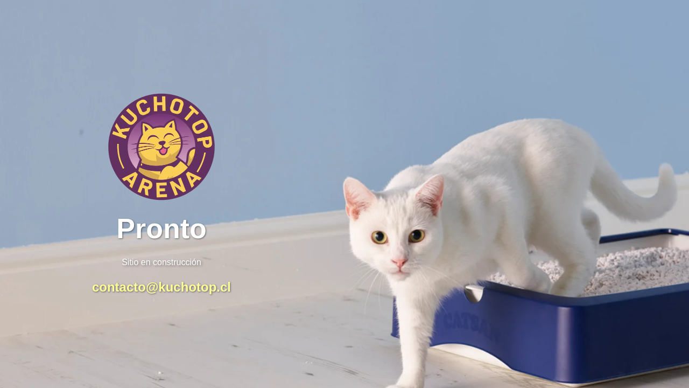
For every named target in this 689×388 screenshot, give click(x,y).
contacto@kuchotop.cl (161, 287)
